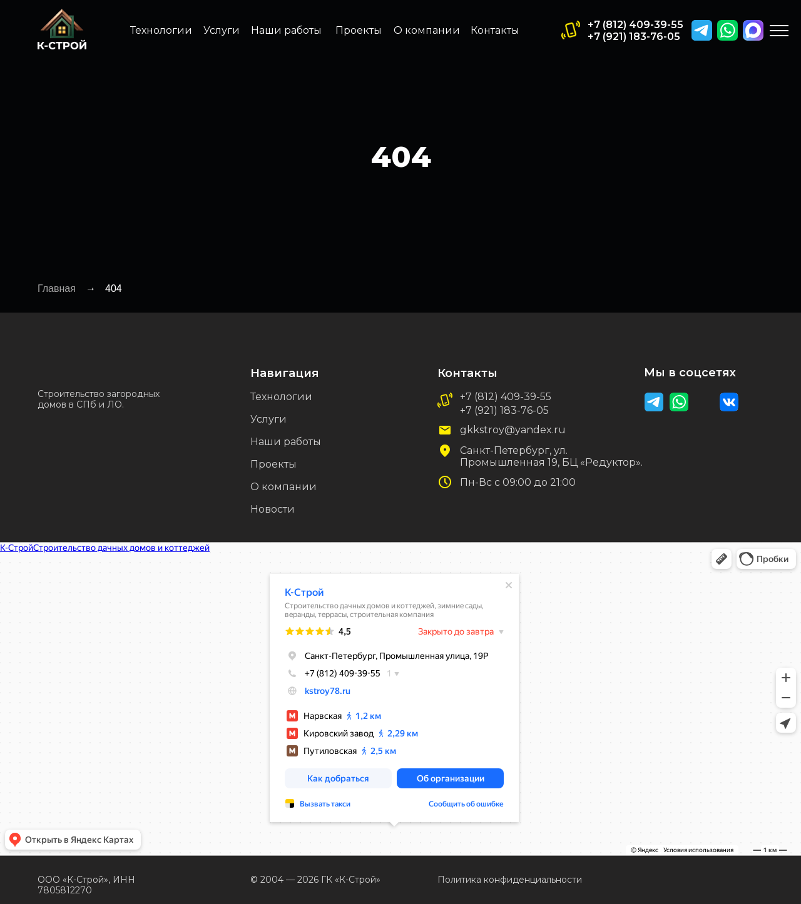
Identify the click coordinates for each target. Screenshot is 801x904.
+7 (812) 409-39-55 (635, 25)
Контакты (495, 30)
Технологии (161, 30)
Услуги (221, 30)
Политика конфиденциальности (509, 879)
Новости (272, 509)
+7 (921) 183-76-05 (634, 37)
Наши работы (286, 30)
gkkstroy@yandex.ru (513, 430)
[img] (753, 30)
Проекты (358, 30)
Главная (57, 288)
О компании (427, 30)
